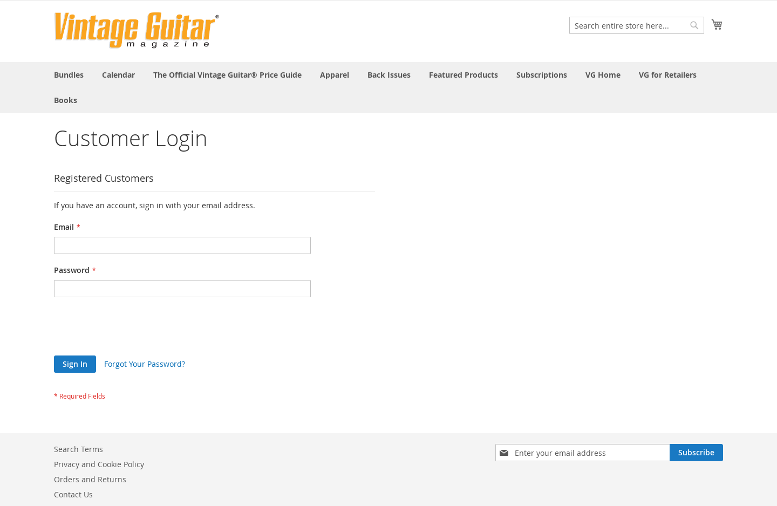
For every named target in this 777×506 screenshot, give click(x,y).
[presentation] (136, 329)
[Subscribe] (696, 452)
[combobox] (636, 25)
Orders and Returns (90, 479)
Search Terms (78, 449)
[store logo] (137, 30)
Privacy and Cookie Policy (99, 464)
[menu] (388, 87)
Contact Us (73, 494)
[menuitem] (68, 74)
